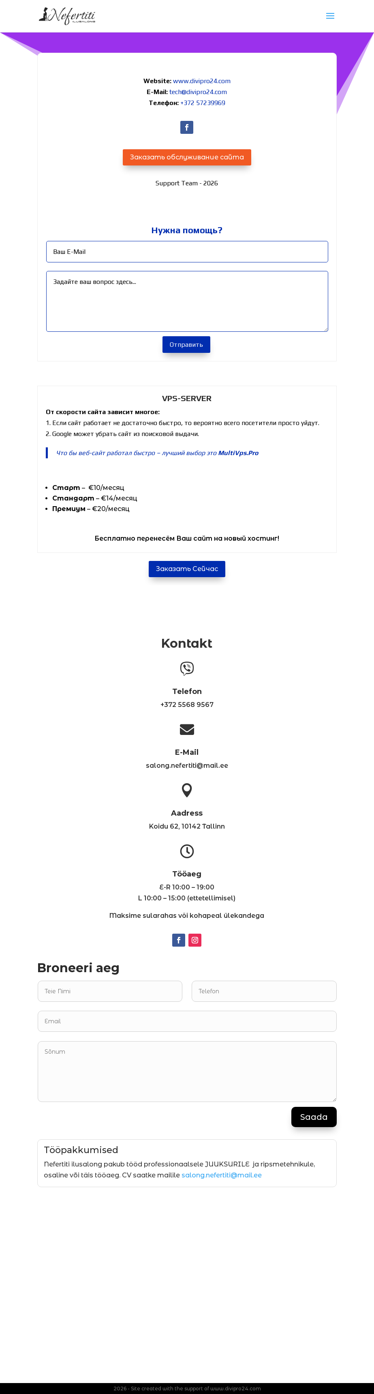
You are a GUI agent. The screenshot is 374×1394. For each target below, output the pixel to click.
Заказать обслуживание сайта (187, 157)
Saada (314, 1117)
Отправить (186, 344)
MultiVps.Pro (238, 453)
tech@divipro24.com (198, 92)
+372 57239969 (202, 103)
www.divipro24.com (202, 81)
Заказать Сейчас (187, 569)
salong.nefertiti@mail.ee (222, 1175)
